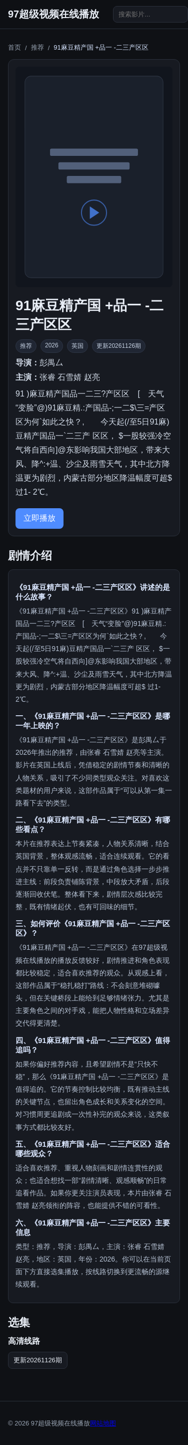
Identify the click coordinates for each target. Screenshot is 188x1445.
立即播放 (40, 518)
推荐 (37, 47)
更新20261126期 (38, 1360)
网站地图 (103, 1423)
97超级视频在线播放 (53, 14)
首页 (14, 47)
